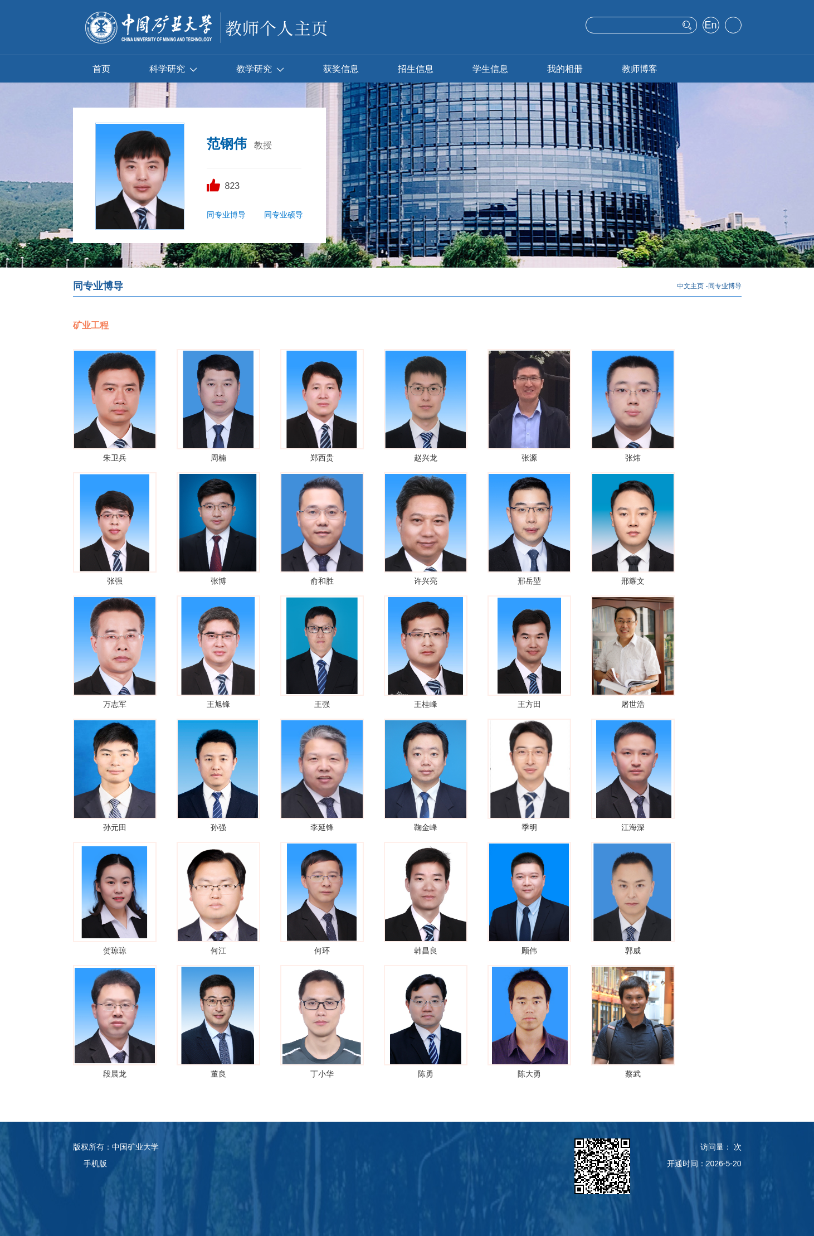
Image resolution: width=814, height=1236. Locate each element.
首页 (101, 69)
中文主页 (690, 286)
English (710, 26)
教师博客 (639, 69)
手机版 (95, 1163)
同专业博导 (226, 214)
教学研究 (260, 69)
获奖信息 (341, 69)
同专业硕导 (283, 214)
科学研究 (173, 69)
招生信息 (415, 69)
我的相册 (565, 69)
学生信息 (490, 69)
